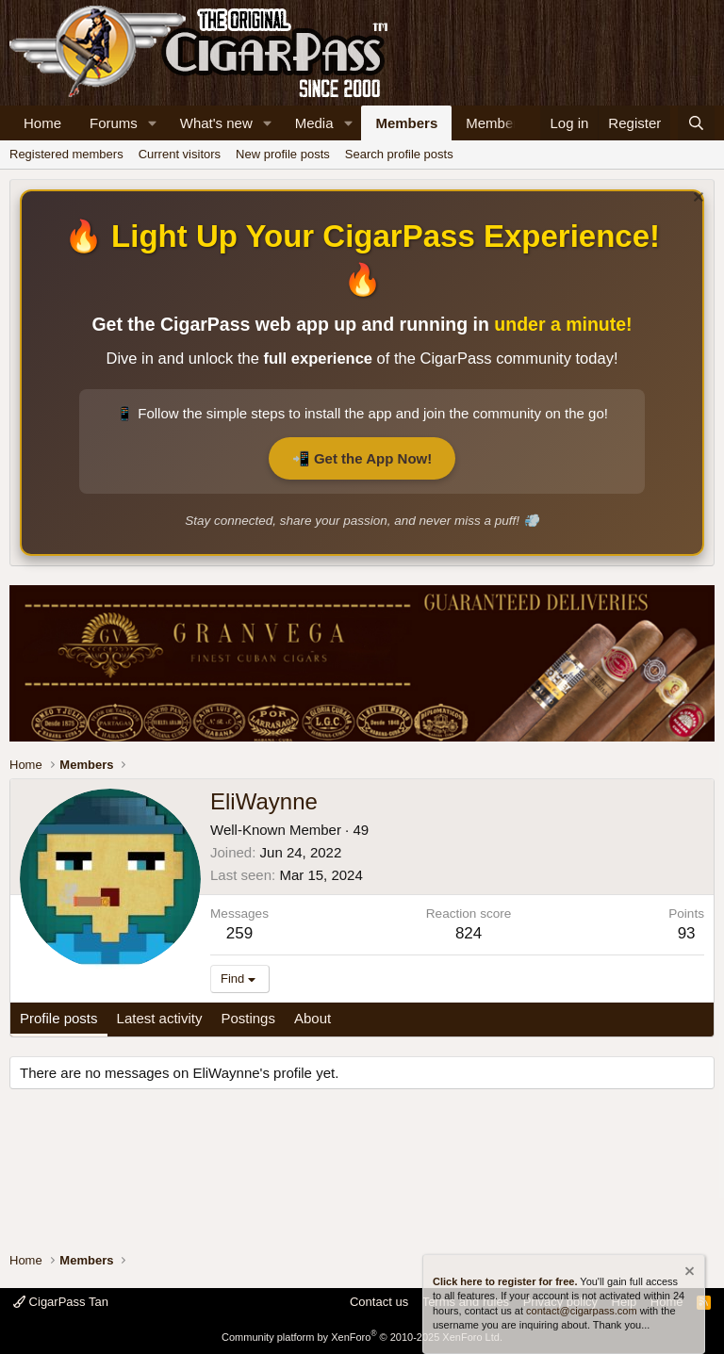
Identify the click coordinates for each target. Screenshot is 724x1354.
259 (239, 933)
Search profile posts (399, 154)
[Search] (696, 123)
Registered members (66, 154)
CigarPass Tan (60, 1302)
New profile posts (283, 154)
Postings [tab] (248, 1018)
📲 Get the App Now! (362, 458)
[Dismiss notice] (696, 199)
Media (314, 123)
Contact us (379, 1302)
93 (687, 933)
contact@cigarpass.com (581, 1310)
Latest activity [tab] (160, 1018)
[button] (153, 123)
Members (406, 123)
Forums (114, 123)
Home (42, 123)
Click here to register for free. (505, 1281)
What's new (216, 123)
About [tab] (312, 1018)
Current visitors (180, 154)
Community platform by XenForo (362, 1337)
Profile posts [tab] (59, 1018)
